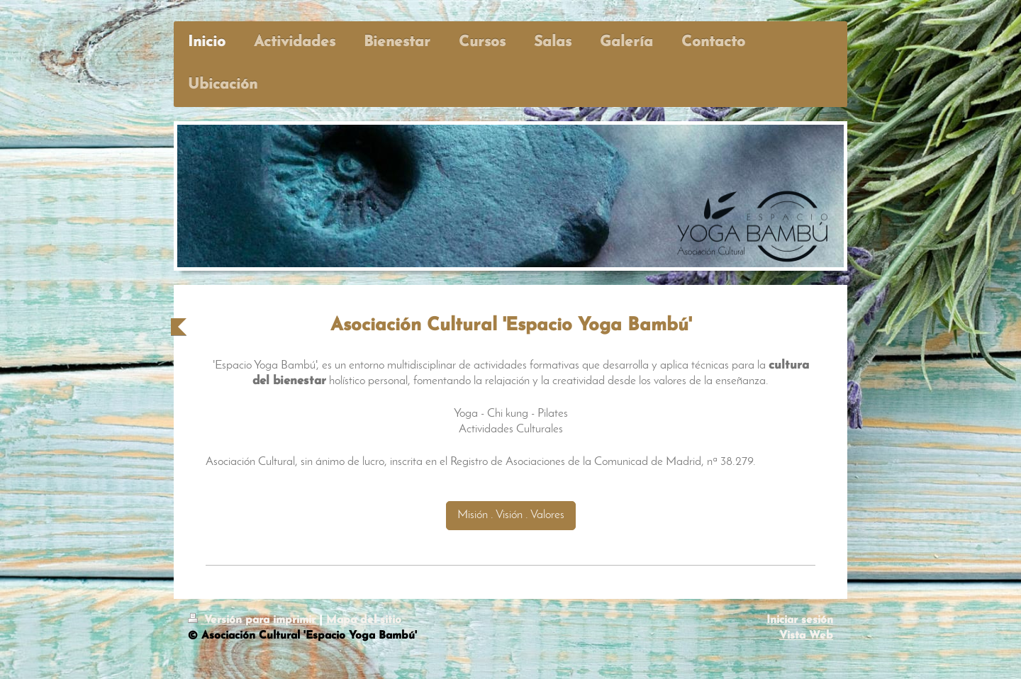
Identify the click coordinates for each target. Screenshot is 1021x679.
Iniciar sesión (799, 620)
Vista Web (806, 635)
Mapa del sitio (363, 620)
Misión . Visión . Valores (510, 515)
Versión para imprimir (253, 620)
